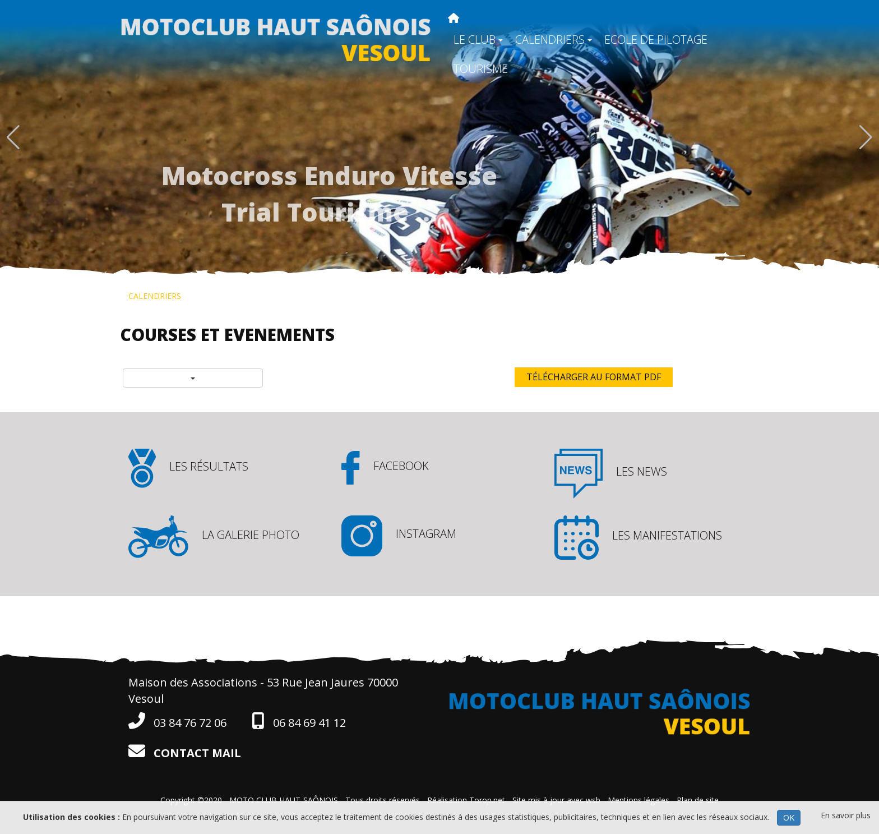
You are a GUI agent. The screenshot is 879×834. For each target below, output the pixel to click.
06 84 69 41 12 (299, 721)
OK (788, 817)
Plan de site (698, 800)
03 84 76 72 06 (177, 721)
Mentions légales (638, 800)
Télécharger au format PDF (593, 377)
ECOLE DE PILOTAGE (655, 39)
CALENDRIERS (553, 39)
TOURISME (481, 68)
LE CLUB (478, 39)
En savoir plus (846, 815)
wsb (593, 800)
